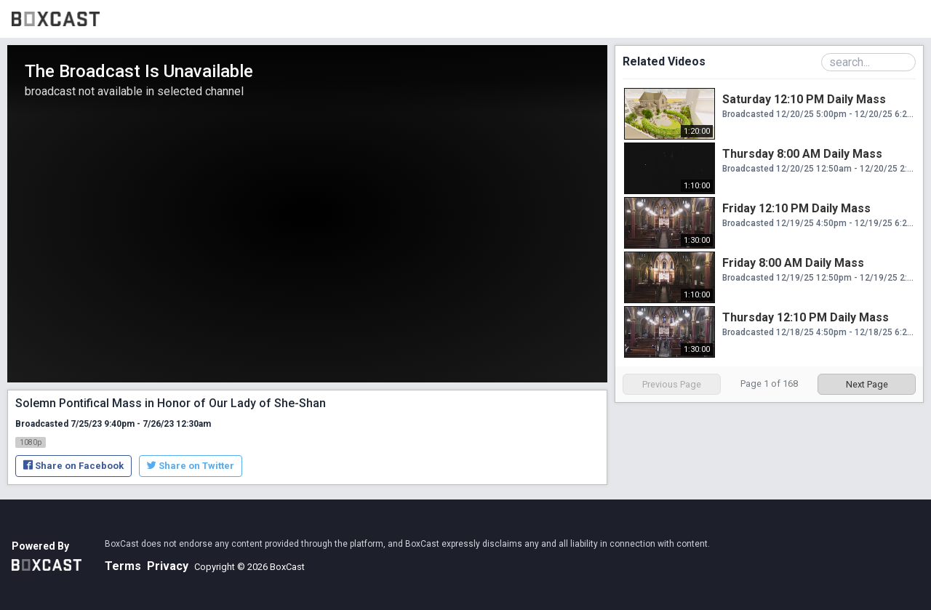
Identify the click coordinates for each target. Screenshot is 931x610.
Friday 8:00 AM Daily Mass (793, 263)
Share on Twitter (190, 465)
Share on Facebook (73, 465)
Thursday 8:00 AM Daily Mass (802, 154)
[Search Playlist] (868, 62)
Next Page (867, 384)
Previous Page (671, 384)
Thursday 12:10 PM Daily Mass (805, 317)
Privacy (167, 566)
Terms (123, 566)
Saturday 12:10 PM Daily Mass (804, 99)
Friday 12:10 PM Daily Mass (796, 208)
